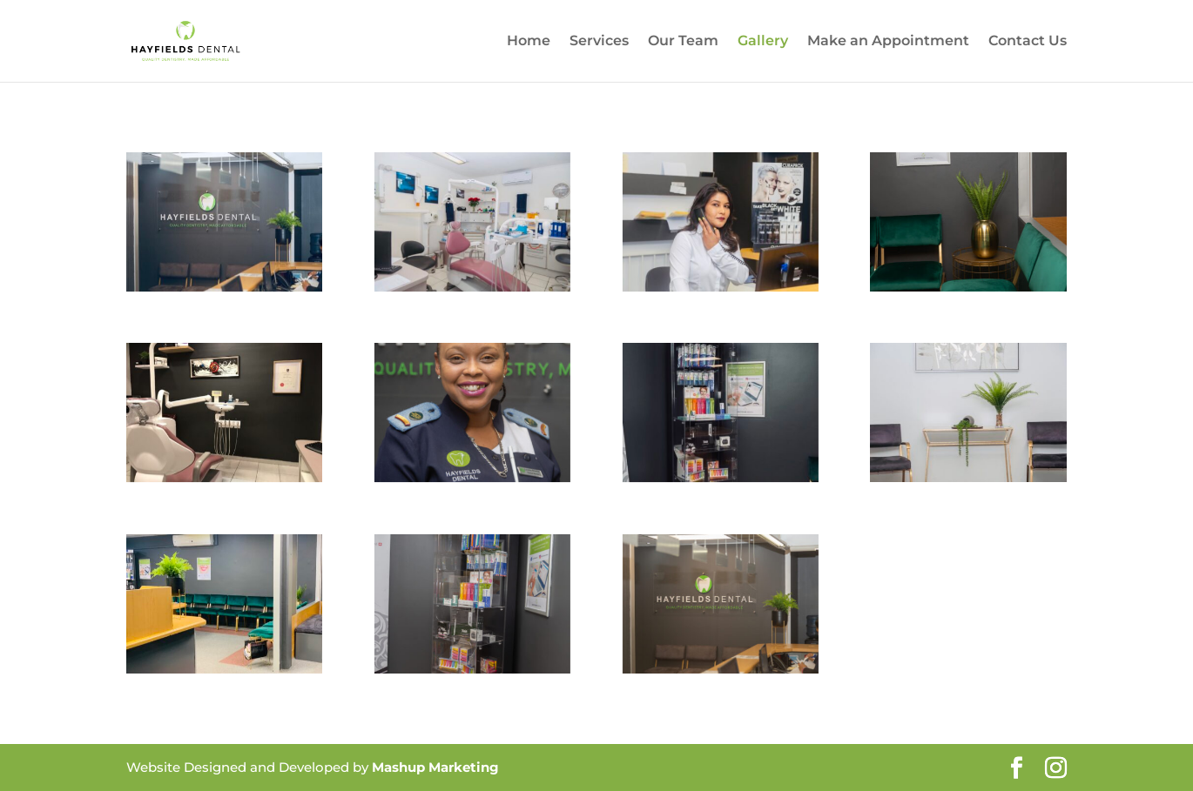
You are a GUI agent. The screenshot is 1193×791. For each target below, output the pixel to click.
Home (528, 42)
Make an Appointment (888, 42)
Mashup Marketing (435, 767)
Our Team (683, 42)
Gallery (763, 42)
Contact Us (1027, 42)
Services (599, 42)
